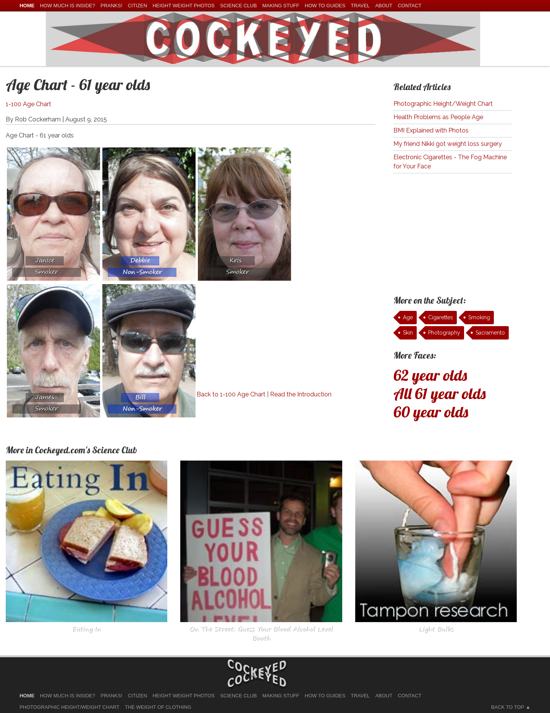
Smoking (479, 317)
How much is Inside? (67, 5)
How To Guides (325, 5)
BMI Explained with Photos (431, 130)
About (383, 5)
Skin (408, 333)
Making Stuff (280, 5)
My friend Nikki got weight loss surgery (447, 143)
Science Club (238, 5)
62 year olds (430, 375)
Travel (360, 5)
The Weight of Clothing (158, 707)
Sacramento (490, 333)
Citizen (137, 5)
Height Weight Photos (183, 5)
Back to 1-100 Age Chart (231, 394)
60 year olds (430, 411)
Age (408, 317)
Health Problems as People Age (438, 117)
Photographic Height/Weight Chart (443, 103)
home (26, 5)
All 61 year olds (439, 393)
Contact (409, 5)
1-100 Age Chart (28, 104)
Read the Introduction (301, 394)
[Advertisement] (261, 336)
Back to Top (507, 707)
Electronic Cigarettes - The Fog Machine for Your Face (450, 162)
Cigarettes (440, 317)
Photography (444, 333)
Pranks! (111, 5)
